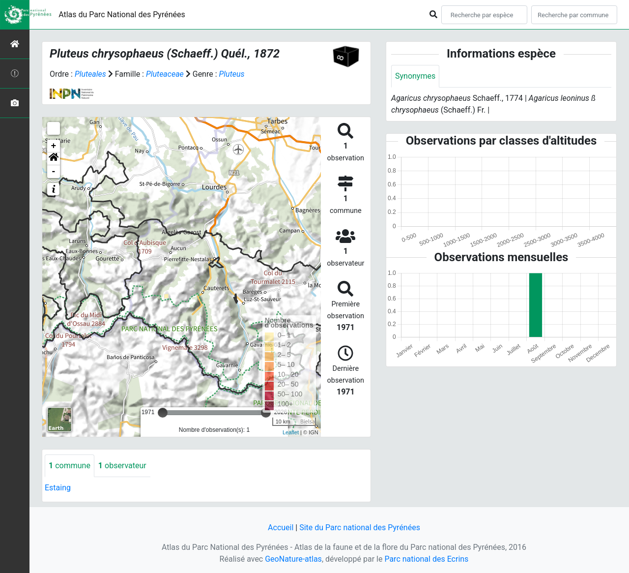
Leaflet (291, 432)
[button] (53, 158)
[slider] (163, 413)
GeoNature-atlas (293, 559)
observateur (122, 465)
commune (69, 465)
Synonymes (415, 76)
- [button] (54, 172)
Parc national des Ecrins (426, 559)
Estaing (58, 487)
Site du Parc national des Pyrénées (359, 527)
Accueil (280, 527)
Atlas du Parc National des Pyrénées (121, 14)
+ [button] (54, 146)
